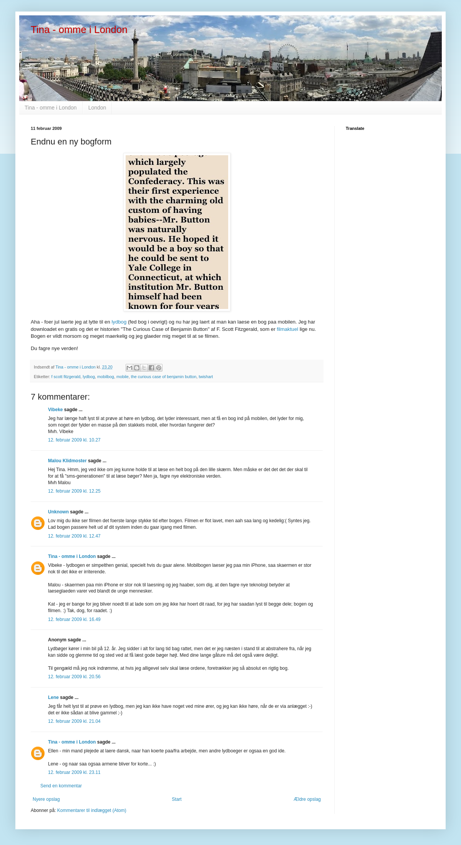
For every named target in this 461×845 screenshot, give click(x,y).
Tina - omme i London (79, 29)
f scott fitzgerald (66, 376)
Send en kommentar (61, 786)
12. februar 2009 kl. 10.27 (74, 440)
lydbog (119, 322)
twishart (206, 376)
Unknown (58, 512)
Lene (53, 697)
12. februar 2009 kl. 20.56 (74, 676)
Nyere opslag (46, 799)
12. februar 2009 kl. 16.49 (74, 619)
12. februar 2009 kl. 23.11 (74, 772)
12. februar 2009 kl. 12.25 (74, 491)
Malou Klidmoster (67, 460)
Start (176, 799)
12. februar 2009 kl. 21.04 (74, 721)
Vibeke (55, 409)
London (97, 108)
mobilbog (105, 376)
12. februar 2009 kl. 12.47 (74, 536)
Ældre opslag (307, 799)
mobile (122, 376)
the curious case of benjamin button (163, 376)
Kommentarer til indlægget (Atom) (91, 810)
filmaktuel (288, 329)
